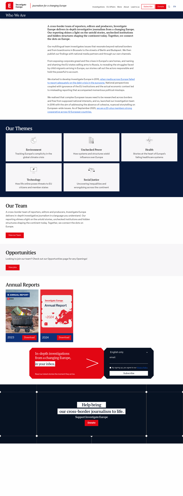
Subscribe (148, 7)
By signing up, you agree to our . (130, 367)
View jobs (13, 267)
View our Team (15, 235)
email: (113, 357)
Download (29, 338)
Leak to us (135, 7)
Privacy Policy (142, 368)
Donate (161, 7)
